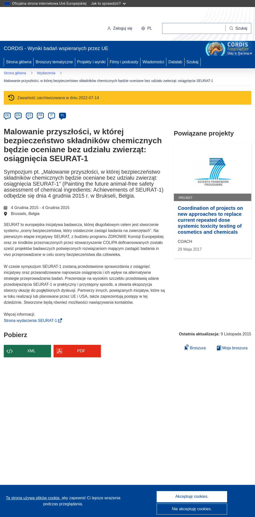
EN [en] (18, 115)
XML (31, 351)
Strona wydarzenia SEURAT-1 (32, 320)
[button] (146, 28)
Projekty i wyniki (91, 62)
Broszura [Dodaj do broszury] (195, 347)
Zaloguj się (119, 28)
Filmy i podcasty (124, 62)
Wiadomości (153, 62)
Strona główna (18, 62)
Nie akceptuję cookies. (192, 509)
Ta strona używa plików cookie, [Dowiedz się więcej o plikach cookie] (34, 498)
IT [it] (51, 115)
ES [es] (29, 115)
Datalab (175, 62)
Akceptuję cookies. (191, 496)
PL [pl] (62, 115)
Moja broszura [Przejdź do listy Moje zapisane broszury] (232, 348)
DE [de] (7, 115)
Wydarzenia (46, 73)
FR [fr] (40, 115)
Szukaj (192, 62)
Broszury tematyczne (54, 62)
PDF (81, 351)
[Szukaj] (238, 28)
